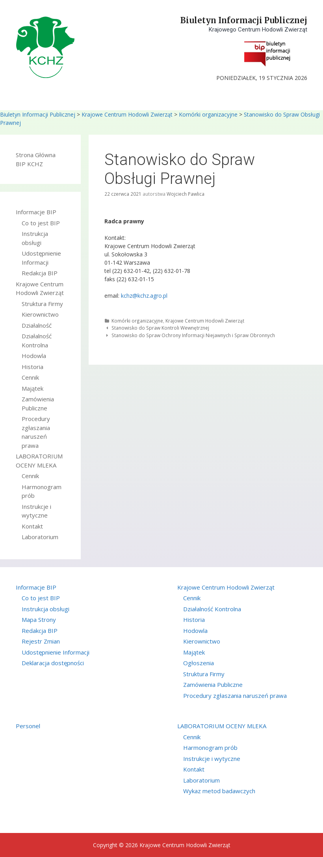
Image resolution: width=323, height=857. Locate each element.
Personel (28, 726)
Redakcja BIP (40, 273)
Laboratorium (40, 537)
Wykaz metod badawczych (219, 791)
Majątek (32, 388)
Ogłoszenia (198, 663)
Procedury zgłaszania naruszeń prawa (235, 695)
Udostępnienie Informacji (55, 652)
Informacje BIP (36, 212)
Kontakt (32, 526)
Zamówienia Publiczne (213, 684)
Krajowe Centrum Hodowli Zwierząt (127, 114)
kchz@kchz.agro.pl (144, 295)
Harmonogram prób (210, 747)
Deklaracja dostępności (53, 663)
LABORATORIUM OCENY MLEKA (221, 726)
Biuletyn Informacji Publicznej (243, 20)
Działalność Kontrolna (212, 609)
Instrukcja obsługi (45, 609)
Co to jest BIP (41, 223)
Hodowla (34, 356)
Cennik (30, 377)
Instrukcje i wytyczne (211, 758)
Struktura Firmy (42, 304)
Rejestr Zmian (41, 641)
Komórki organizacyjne (208, 114)
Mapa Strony (39, 619)
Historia (32, 367)
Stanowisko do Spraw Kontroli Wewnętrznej (160, 328)
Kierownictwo (40, 314)
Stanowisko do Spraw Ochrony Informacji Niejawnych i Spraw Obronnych (193, 335)
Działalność (37, 325)
